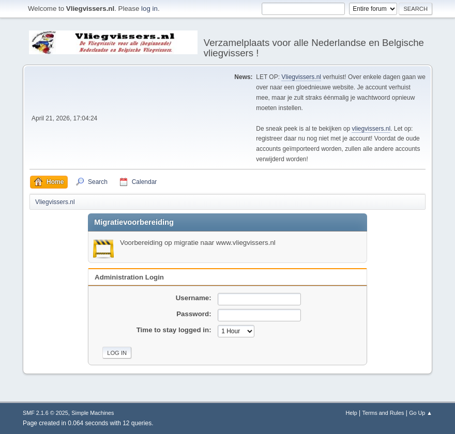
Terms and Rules (383, 413)
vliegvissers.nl (371, 128)
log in (149, 8)
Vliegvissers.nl (301, 77)
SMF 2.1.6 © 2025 (45, 413)
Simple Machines (92, 413)
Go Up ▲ (420, 413)
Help (351, 413)
